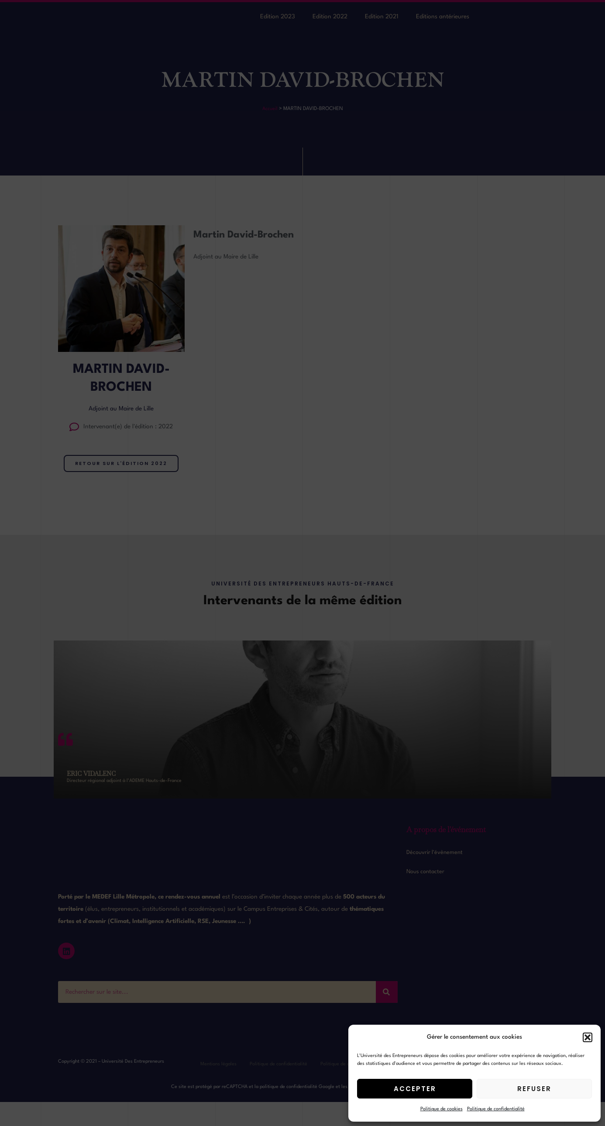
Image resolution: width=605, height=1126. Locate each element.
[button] (587, 1037)
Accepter (415, 1088)
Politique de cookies (441, 1109)
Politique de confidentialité (496, 1109)
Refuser (534, 1088)
